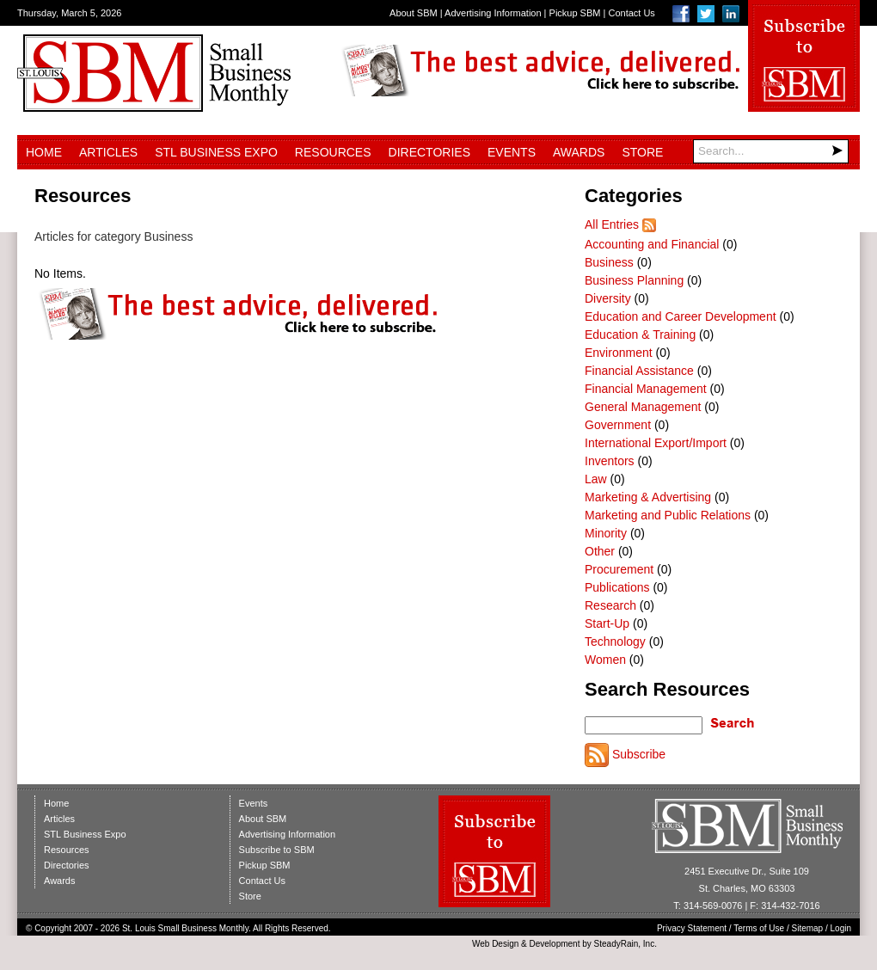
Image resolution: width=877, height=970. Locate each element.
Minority (606, 533)
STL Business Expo (216, 152)
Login (841, 928)
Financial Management (646, 389)
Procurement (619, 569)
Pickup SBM (575, 13)
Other (600, 551)
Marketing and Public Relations (668, 515)
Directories (429, 152)
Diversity (608, 298)
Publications (617, 587)
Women (605, 659)
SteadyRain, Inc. (625, 944)
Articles (108, 152)
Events (512, 152)
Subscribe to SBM (277, 849)
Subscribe (638, 754)
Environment (619, 352)
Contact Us (631, 13)
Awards (578, 152)
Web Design (495, 944)
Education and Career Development (680, 316)
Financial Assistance (639, 371)
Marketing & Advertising (648, 497)
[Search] (771, 151)
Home (44, 152)
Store (642, 152)
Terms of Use (758, 928)
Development (555, 944)
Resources (333, 152)
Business (609, 262)
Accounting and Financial (652, 244)
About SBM (413, 13)
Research (610, 605)
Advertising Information (493, 13)
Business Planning (634, 280)
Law (596, 479)
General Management (643, 407)
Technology (615, 641)
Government (618, 425)
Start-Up (607, 623)
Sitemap (808, 928)
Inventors (610, 461)
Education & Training (640, 334)
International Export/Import (656, 443)
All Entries (612, 224)
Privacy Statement (692, 928)
